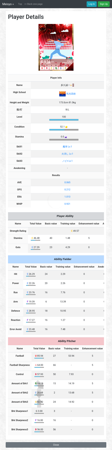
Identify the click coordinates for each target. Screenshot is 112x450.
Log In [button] (92, 4)
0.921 (67, 203)
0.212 (67, 189)
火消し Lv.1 (67, 153)
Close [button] (56, 444)
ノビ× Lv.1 (67, 161)
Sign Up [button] (104, 4)
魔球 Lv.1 (67, 146)
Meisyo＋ (8, 4)
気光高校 (67, 93)
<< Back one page (33, 4)
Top (20, 4)
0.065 (67, 182)
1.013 (67, 196)
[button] (33, 4)
